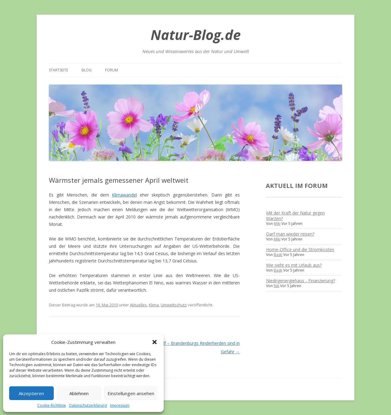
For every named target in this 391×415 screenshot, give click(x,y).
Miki (277, 223)
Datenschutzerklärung (88, 405)
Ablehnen (79, 393)
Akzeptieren (31, 393)
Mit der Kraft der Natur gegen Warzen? (295, 215)
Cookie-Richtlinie (51, 405)
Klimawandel (124, 195)
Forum (111, 70)
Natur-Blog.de (196, 34)
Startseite (58, 70)
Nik (276, 285)
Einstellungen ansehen (131, 393)
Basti (278, 254)
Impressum (120, 405)
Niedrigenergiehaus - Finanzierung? (300, 280)
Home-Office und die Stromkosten (300, 249)
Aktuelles (138, 305)
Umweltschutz (174, 305)
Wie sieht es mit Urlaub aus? (294, 265)
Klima (154, 305)
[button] (155, 342)
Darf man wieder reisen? (290, 234)
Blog (87, 70)
